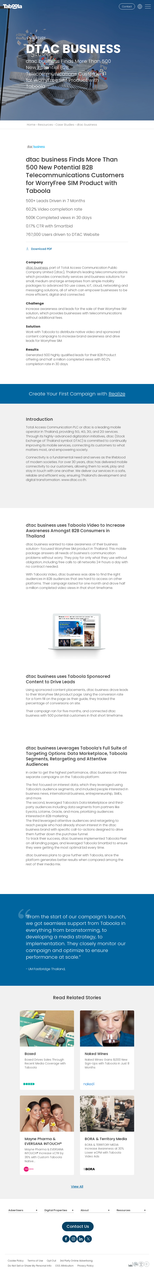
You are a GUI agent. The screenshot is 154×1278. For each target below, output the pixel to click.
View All (77, 1186)
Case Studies (64, 124)
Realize (117, 393)
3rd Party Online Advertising (76, 1259)
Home (31, 124)
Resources (45, 124)
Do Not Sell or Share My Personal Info (30, 1264)
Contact (127, 6)
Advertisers (15, 1210)
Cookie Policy (16, 1259)
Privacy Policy (85, 1264)
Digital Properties (54, 1210)
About (84, 1210)
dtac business (37, 267)
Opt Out (51, 1259)
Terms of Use (35, 1259)
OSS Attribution (64, 1264)
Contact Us (78, 1225)
